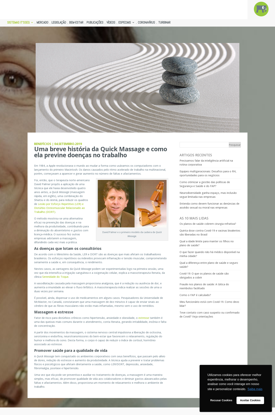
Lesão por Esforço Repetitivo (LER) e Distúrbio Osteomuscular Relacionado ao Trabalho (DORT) (59, 208)
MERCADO (42, 23)
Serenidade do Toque (55, 276)
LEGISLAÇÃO (58, 23)
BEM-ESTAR (76, 23)
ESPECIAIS (124, 23)
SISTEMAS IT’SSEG (18, 23)
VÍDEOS (111, 23)
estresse (143, 318)
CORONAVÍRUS (146, 23)
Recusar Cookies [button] (221, 400)
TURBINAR (164, 23)
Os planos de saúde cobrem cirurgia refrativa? (208, 224)
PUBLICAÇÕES (95, 23)
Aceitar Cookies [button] (250, 400)
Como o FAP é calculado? (195, 295)
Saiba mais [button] (254, 389)
